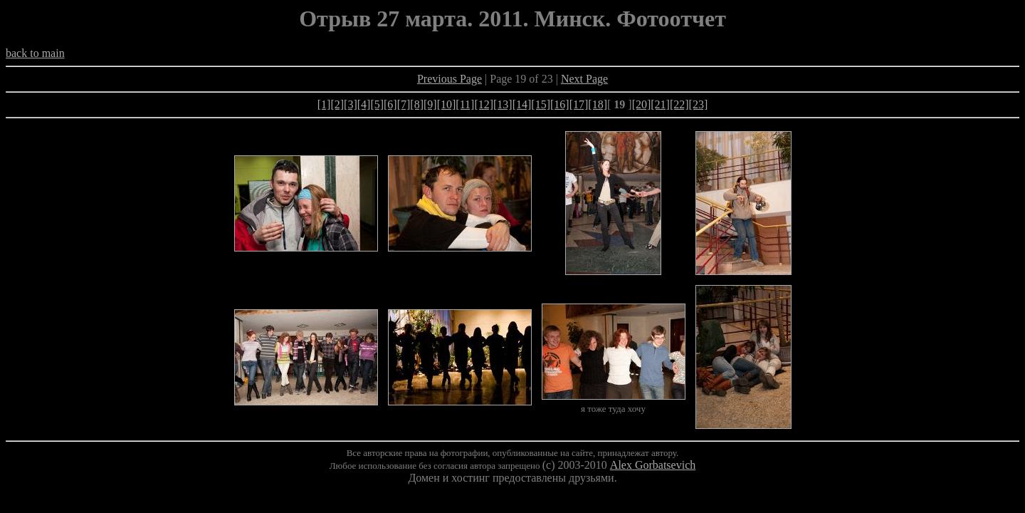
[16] (559, 104)
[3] (350, 104)
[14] (522, 104)
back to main (35, 53)
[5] (377, 104)
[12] (483, 104)
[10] (446, 104)
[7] (404, 104)
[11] (465, 104)
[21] (660, 104)
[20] (641, 104)
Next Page (584, 79)
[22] (679, 104)
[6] (390, 104)
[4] (364, 104)
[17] (579, 104)
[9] (430, 104)
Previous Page (449, 79)
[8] (417, 104)
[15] (540, 104)
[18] (597, 104)
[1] (324, 104)
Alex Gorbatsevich (652, 465)
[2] (337, 104)
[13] (502, 104)
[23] (698, 104)
